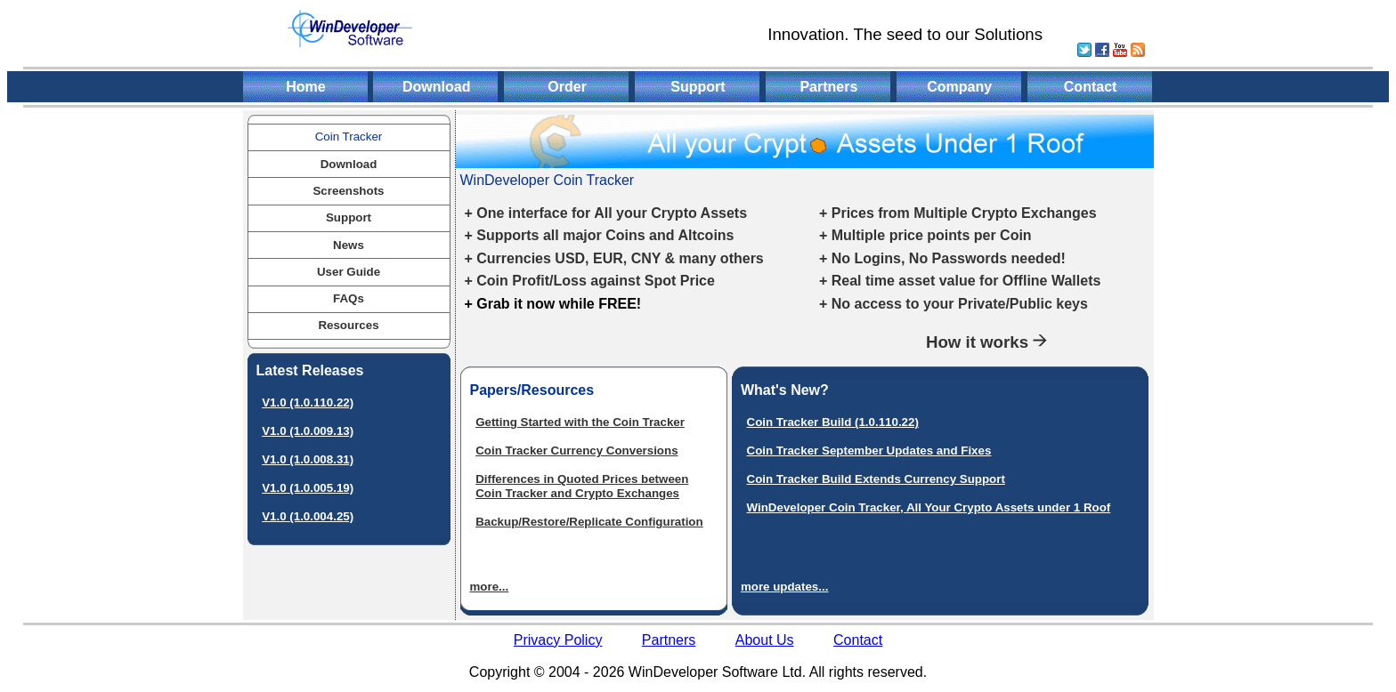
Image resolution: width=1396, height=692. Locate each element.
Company (959, 86)
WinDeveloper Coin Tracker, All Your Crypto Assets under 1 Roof (929, 507)
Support (697, 86)
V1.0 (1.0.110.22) (307, 402)
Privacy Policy (558, 640)
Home (305, 86)
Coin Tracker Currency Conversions (576, 450)
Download (436, 86)
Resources (348, 325)
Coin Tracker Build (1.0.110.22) (833, 422)
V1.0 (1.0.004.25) (307, 516)
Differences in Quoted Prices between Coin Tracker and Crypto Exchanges (581, 486)
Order (567, 86)
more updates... (785, 586)
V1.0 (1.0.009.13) (307, 431)
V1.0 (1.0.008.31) (307, 459)
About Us (764, 640)
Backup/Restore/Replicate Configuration (589, 521)
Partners (828, 86)
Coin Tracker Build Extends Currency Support (876, 479)
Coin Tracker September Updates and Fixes (869, 450)
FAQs (348, 298)
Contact (1090, 86)
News (348, 245)
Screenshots (348, 190)
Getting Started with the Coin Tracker (580, 422)
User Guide (348, 271)
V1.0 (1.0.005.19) (307, 488)
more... (489, 586)
